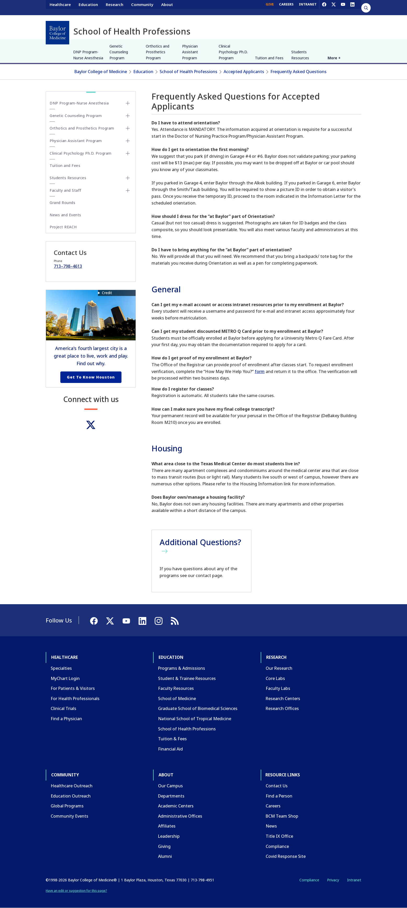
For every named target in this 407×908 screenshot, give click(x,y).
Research (114, 7)
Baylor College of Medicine (100, 71)
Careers (273, 806)
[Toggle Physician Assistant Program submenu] (128, 141)
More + (334, 57)
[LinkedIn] (352, 7)
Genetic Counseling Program (118, 52)
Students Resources (300, 54)
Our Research (279, 668)
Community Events (69, 816)
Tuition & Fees (172, 739)
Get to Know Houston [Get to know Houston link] (91, 377)
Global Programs (67, 806)
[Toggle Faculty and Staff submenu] (128, 190)
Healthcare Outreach (71, 786)
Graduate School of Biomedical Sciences (197, 708)
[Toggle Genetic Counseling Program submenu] (128, 115)
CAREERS (286, 7)
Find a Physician (66, 718)
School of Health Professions (188, 71)
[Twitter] (90, 424)
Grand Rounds (62, 202)
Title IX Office (279, 836)
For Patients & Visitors (73, 688)
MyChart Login (65, 678)
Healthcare (60, 7)
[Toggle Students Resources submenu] (128, 178)
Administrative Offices (180, 816)
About (167, 7)
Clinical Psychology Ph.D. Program (233, 52)
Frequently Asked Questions (298, 71)
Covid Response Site (286, 856)
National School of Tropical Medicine (194, 718)
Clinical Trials (63, 708)
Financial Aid (170, 749)
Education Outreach (71, 796)
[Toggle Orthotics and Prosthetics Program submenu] (128, 128)
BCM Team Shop (282, 816)
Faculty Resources (176, 688)
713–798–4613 (68, 266)
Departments (171, 796)
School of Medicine (177, 698)
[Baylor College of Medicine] (57, 32)
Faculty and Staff (66, 190)
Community (142, 7)
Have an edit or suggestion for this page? (76, 890)
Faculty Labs (278, 688)
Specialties (61, 668)
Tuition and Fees (269, 57)
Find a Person (279, 796)
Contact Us (277, 786)
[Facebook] (324, 7)
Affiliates (167, 826)
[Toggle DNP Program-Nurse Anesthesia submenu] (128, 103)
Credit (107, 292)
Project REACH (63, 226)
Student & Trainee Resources (187, 678)
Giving (164, 846)
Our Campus (170, 786)
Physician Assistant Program (190, 52)
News (271, 826)
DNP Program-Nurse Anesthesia (88, 54)
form (260, 371)
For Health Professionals (75, 698)
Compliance (277, 846)
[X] (334, 7)
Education (88, 7)
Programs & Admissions (181, 668)
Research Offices (282, 708)
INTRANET (308, 7)
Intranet (354, 879)
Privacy (333, 879)
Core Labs (275, 678)
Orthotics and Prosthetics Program (157, 52)
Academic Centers (176, 806)
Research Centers (283, 698)
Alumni (165, 856)
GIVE (270, 7)
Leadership (169, 836)
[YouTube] (343, 7)
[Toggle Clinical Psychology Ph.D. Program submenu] (128, 153)
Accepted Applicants (244, 71)
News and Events (65, 214)
